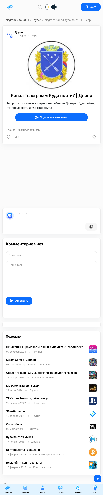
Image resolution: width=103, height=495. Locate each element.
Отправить (19, 301)
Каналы (23, 20)
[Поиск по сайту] (40, 7)
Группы (60, 489)
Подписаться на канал (51, 117)
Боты (43, 489)
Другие (36, 20)
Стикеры (78, 489)
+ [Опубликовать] (95, 477)
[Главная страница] (10, 7)
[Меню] (4, 7)
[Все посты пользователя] (91, 227)
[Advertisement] (51, 176)
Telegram (10, 20)
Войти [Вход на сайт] (90, 7)
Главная (8, 489)
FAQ (95, 489)
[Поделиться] (17, 137)
